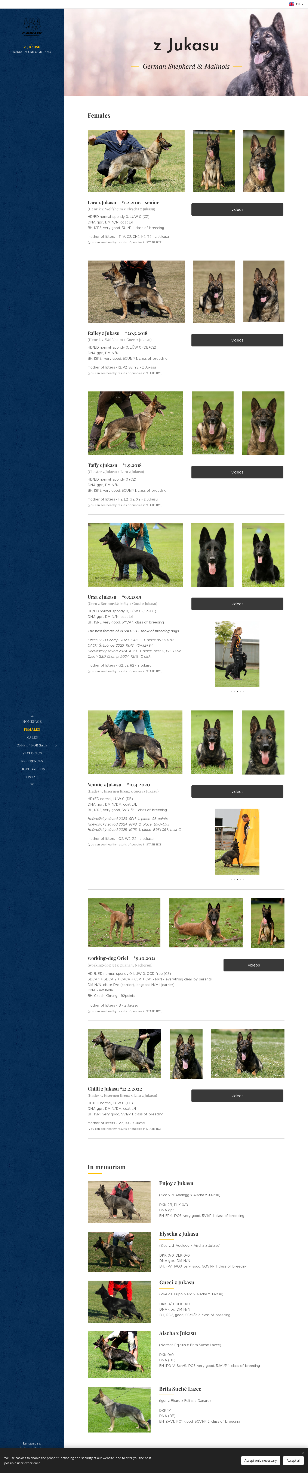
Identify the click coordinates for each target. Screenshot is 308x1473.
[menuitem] (32, 721)
